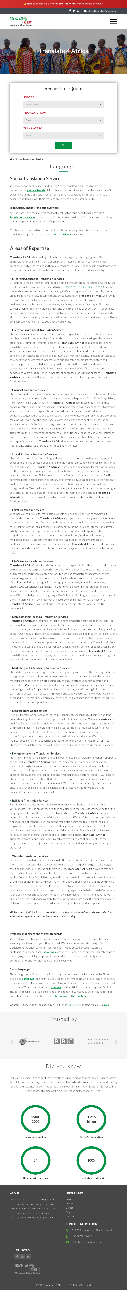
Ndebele (56, 987)
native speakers (52, 952)
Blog (68, 1212)
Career (69, 1207)
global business (62, 234)
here (106, 1004)
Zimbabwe (28, 978)
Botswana (61, 996)
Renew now (70, 3)
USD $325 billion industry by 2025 (84, 287)
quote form (74, 1004)
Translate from (34, 112)
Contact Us (71, 1216)
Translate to (32, 128)
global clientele (37, 190)
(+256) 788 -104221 (83, 1236)
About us (70, 1203)
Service (28, 97)
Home (69, 1199)
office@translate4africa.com (87, 1242)
